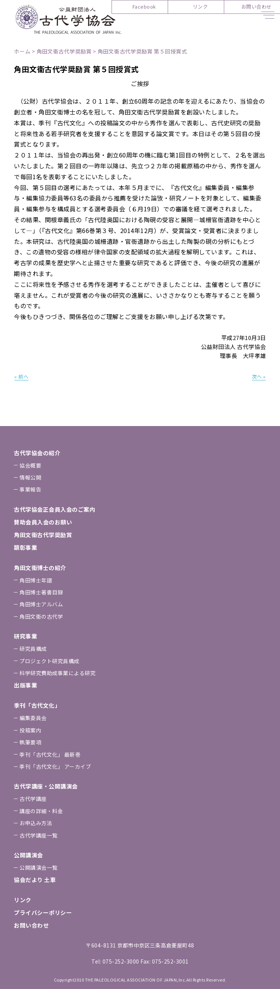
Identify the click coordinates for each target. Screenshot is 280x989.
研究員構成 (33, 648)
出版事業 (25, 685)
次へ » (259, 376)
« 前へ (21, 376)
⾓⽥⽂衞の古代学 (41, 616)
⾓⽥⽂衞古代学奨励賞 (43, 535)
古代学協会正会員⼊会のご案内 (54, 509)
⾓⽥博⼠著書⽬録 (41, 592)
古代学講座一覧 (38, 835)
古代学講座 (33, 798)
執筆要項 (30, 742)
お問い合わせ (256, 6)
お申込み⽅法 (35, 823)
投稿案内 (30, 730)
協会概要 (30, 465)
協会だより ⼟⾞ (35, 880)
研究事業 (25, 636)
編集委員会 (33, 718)
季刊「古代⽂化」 (37, 705)
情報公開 (30, 477)
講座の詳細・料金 (41, 811)
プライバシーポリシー (43, 912)
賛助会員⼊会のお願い (43, 522)
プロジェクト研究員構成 (49, 661)
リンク (200, 6)
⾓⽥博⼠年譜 (35, 580)
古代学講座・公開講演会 (46, 786)
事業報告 (30, 489)
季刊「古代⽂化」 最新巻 (49, 754)
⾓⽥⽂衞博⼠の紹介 (40, 568)
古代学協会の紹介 (37, 453)
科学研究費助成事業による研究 (57, 673)
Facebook (144, 6)
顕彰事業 (25, 547)
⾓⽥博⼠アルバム (41, 604)
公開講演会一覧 (38, 867)
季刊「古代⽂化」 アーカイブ (55, 766)
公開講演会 (28, 855)
